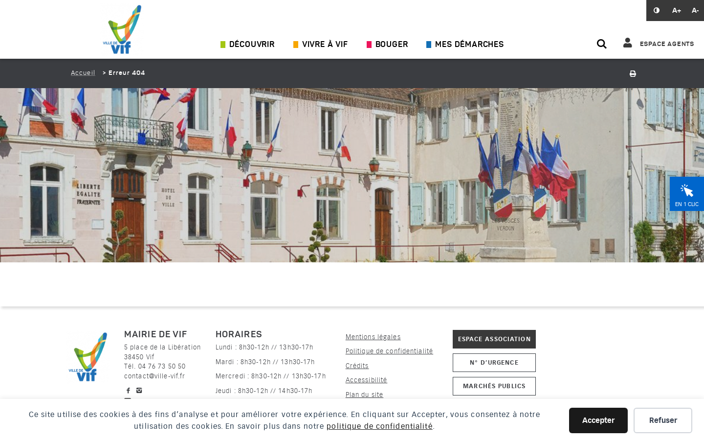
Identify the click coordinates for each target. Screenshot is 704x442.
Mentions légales (373, 337)
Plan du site (364, 394)
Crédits (357, 366)
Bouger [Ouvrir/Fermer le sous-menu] (391, 45)
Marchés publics (494, 386)
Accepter (598, 420)
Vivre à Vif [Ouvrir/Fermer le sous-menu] (325, 45)
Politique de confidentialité (389, 351)
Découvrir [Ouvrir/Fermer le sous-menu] (252, 45)
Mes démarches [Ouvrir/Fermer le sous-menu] (469, 45)
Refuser (663, 420)
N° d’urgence (494, 362)
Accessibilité (367, 380)
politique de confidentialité (379, 426)
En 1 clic (687, 204)
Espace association (494, 339)
